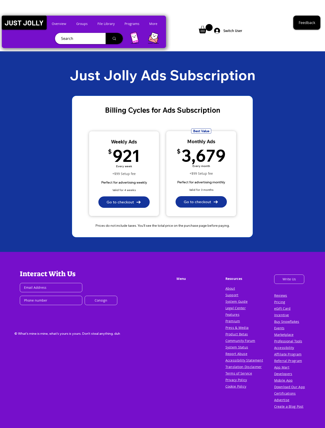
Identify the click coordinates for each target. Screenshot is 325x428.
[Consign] (101, 300)
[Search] (78, 38)
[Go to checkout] (124, 202)
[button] (24, 22)
